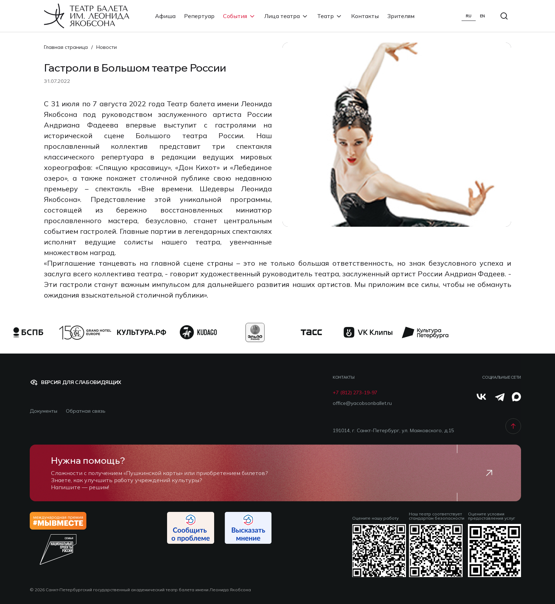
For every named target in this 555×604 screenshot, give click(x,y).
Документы (43, 411)
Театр (330, 15)
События (239, 15)
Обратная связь (85, 411)
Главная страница (66, 47)
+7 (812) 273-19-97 (355, 393)
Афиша (165, 15)
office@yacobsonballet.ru (362, 403)
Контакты (365, 15)
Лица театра (286, 15)
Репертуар (199, 15)
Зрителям (400, 15)
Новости (106, 47)
